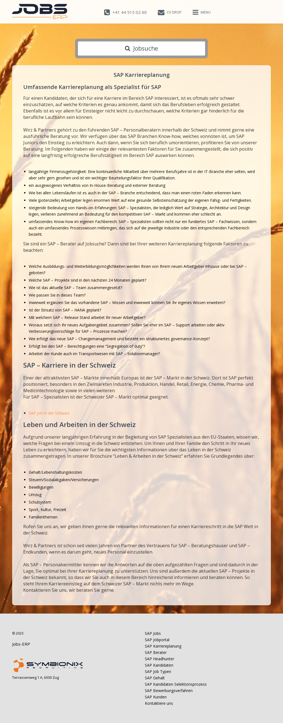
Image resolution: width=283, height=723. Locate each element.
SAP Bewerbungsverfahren (169, 690)
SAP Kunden (156, 697)
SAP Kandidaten (159, 665)
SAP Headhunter (159, 658)
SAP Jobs (153, 633)
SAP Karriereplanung (163, 646)
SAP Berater (156, 652)
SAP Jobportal (157, 639)
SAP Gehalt (155, 677)
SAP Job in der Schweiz (49, 413)
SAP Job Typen (158, 671)
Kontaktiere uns (159, 703)
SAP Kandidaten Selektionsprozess (176, 684)
